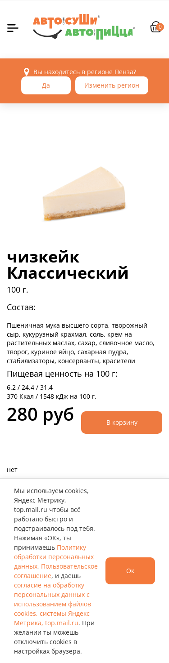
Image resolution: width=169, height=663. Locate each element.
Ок (130, 570)
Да (46, 85)
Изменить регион (111, 85)
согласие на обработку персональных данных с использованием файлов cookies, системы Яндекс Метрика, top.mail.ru (52, 604)
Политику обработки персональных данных (54, 556)
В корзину (121, 422)
